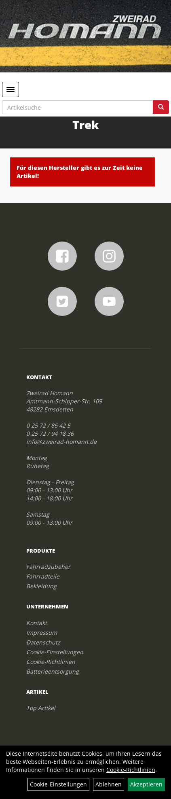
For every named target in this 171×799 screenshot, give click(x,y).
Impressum (41, 632)
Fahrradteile (42, 576)
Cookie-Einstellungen (54, 652)
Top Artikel (40, 708)
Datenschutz (43, 642)
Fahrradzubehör (48, 566)
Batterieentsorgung (52, 671)
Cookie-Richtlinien (50, 661)
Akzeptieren (146, 784)
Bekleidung (41, 586)
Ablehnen (108, 784)
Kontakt (36, 623)
